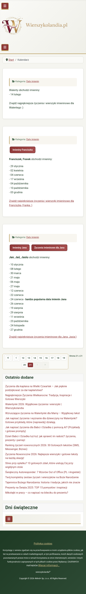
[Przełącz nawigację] (5, 6)
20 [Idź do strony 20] (24, 364)
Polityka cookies (43, 543)
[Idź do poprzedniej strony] (16, 358)
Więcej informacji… (49, 565)
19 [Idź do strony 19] (64, 358)
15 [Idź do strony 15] (40, 358)
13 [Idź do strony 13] (29, 358)
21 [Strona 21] (30, 364)
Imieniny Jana (20, 247)
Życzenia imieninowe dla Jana (49, 247)
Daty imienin (32, 81)
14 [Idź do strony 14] (35, 358)
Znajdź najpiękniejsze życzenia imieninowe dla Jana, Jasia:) (43, 336)
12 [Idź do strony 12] (23, 358)
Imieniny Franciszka (23, 149)
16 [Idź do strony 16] (46, 358)
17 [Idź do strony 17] (52, 358)
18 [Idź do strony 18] (58, 358)
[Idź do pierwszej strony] (8, 358)
